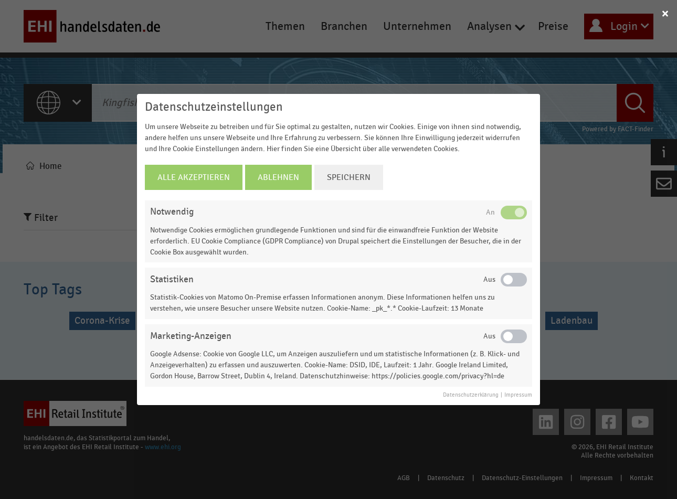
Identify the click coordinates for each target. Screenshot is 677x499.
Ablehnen (278, 177)
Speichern (349, 177)
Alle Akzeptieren (193, 177)
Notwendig (172, 211)
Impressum (518, 395)
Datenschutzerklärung (471, 395)
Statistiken (172, 279)
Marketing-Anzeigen (190, 336)
